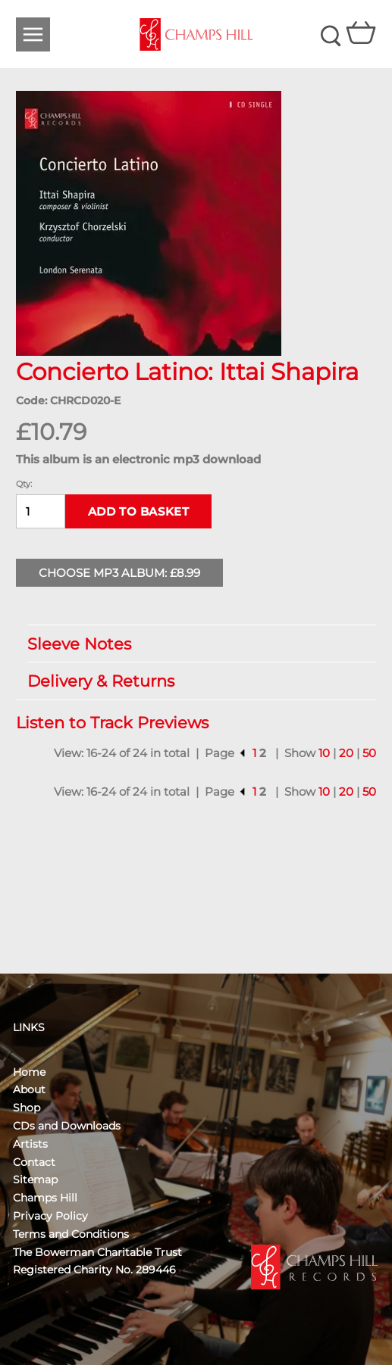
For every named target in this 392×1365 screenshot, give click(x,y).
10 (324, 753)
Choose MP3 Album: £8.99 (119, 573)
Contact (34, 1162)
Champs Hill (45, 1198)
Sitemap (35, 1179)
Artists (30, 1144)
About (29, 1089)
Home (29, 1072)
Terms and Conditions (71, 1234)
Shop (26, 1107)
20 (346, 753)
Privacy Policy (50, 1216)
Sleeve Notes (194, 643)
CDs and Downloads (67, 1126)
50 (369, 753)
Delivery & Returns (194, 681)
